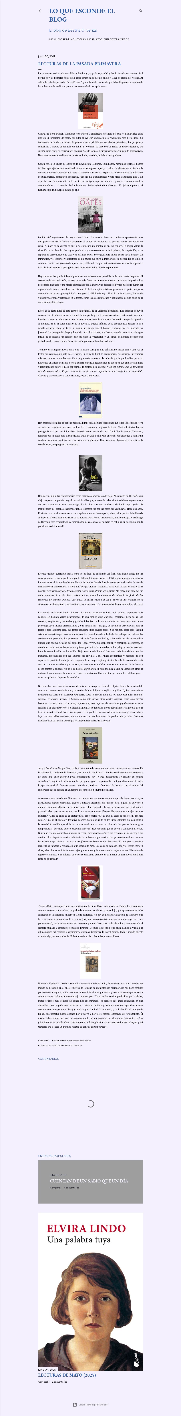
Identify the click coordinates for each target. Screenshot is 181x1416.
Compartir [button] (43, 1040)
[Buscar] (141, 10)
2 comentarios (59, 1381)
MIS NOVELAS (77, 39)
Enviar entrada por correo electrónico (71, 1040)
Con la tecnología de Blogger (90, 1405)
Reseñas (78, 1045)
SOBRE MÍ (63, 39)
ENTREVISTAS (111, 39)
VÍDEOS (124, 39)
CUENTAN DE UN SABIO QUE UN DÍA (89, 1181)
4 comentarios (71, 1187)
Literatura (54, 1045)
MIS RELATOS (94, 39)
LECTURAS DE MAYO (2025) (67, 1375)
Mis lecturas (67, 1045)
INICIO (52, 39)
